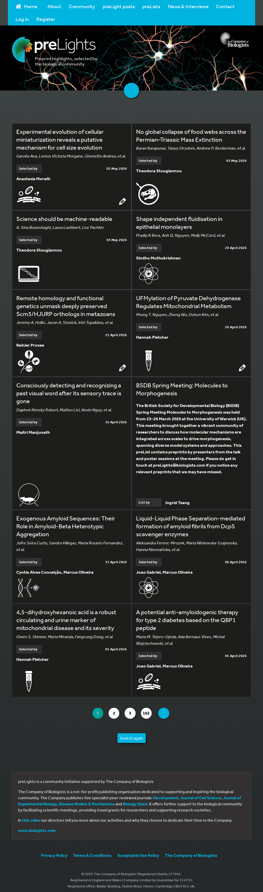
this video (31, 816)
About (54, 6)
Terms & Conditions (92, 852)
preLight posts (119, 6)
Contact (225, 6)
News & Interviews (188, 6)
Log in (22, 19)
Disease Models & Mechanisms (87, 800)
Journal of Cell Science (200, 794)
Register (45, 19)
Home (26, 6)
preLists (151, 6)
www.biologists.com (37, 827)
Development (165, 794)
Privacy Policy (54, 852)
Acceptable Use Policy (138, 852)
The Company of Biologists (191, 852)
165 (149, 710)
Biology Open (135, 800)
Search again (131, 734)
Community (82, 6)
